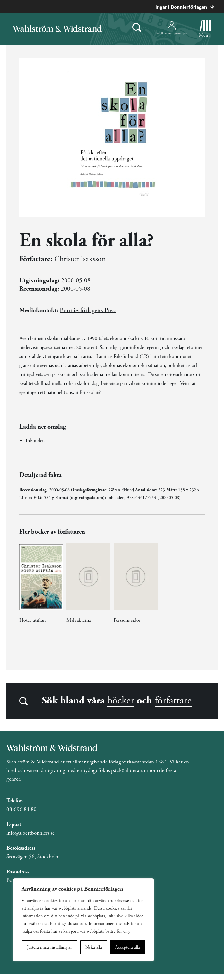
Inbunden (35, 440)
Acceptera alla (127, 947)
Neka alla (93, 947)
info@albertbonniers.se (30, 833)
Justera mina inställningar (49, 947)
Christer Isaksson (80, 258)
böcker (120, 700)
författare (173, 700)
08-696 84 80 (21, 809)
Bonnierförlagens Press (88, 310)
